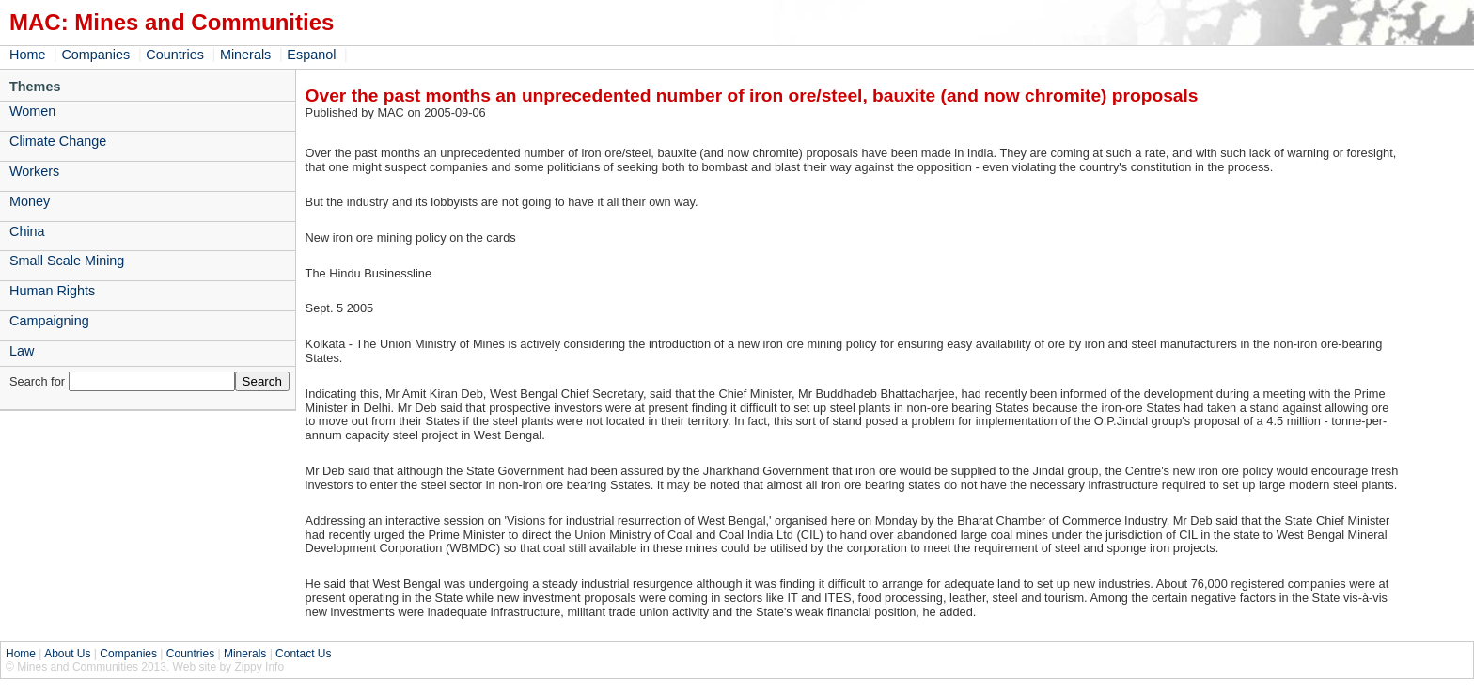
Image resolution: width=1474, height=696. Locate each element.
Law (21, 350)
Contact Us (303, 653)
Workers (34, 171)
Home (27, 54)
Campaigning (49, 320)
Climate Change (57, 141)
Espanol (311, 54)
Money (29, 201)
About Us (67, 653)
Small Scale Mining (66, 260)
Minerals (245, 54)
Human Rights (52, 290)
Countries (175, 54)
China (27, 231)
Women (32, 111)
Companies (95, 54)
